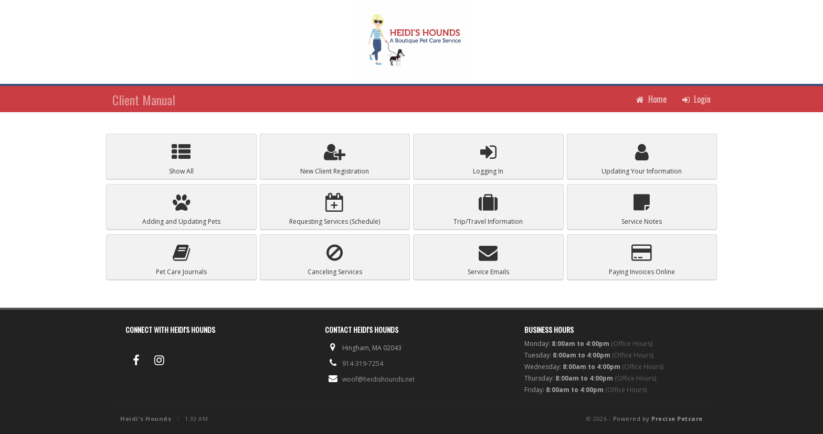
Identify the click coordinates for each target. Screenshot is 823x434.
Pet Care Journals (181, 259)
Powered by (658, 418)
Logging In (488, 159)
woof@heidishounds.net (378, 379)
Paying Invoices (642, 259)
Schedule (334, 209)
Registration (334, 159)
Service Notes (641, 209)
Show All (181, 159)
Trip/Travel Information (488, 209)
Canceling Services (335, 259)
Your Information (642, 159)
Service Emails (488, 259)
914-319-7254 (362, 363)
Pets (181, 209)
